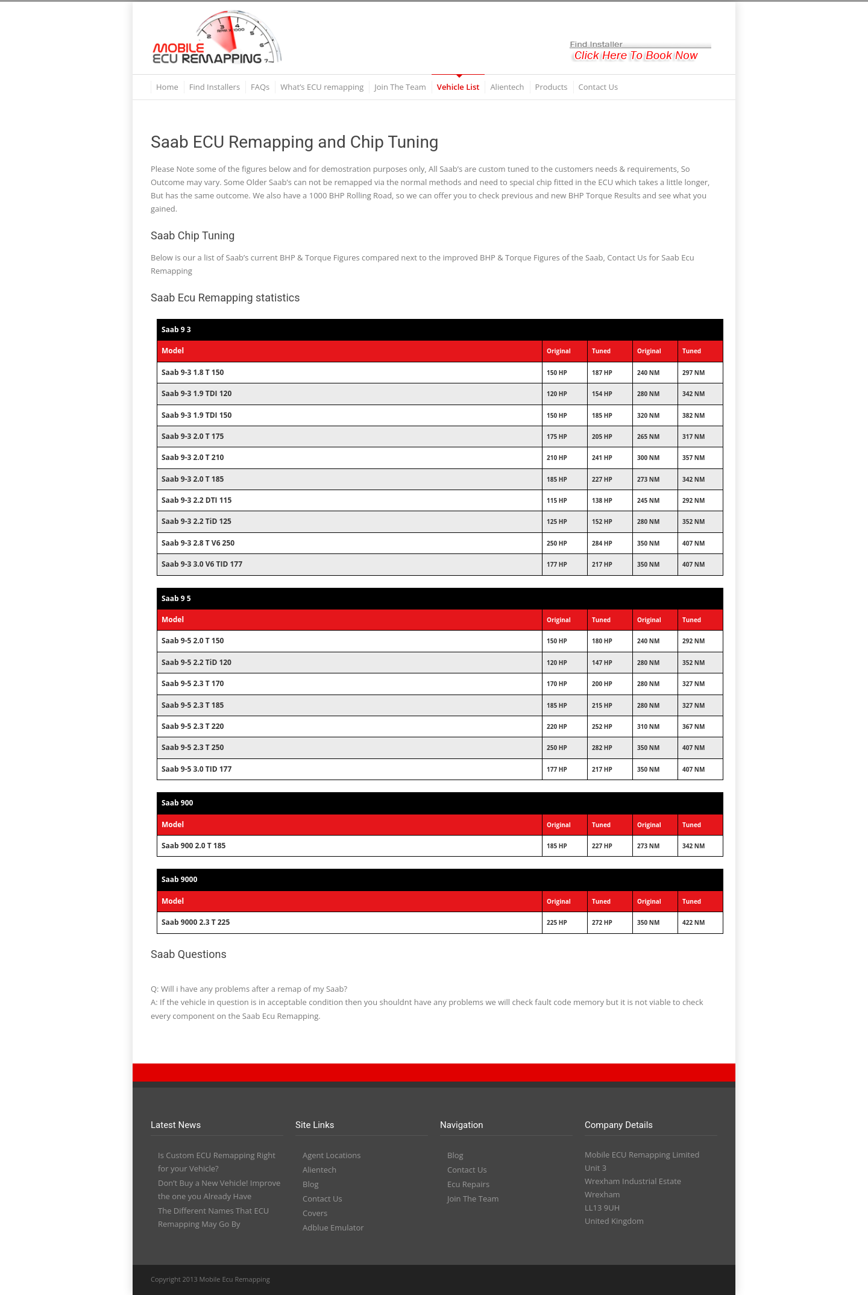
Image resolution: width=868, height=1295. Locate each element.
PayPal (681, 1280)
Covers (315, 1213)
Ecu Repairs (468, 1184)
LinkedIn (633, 1280)
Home (167, 86)
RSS (705, 1280)
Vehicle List (458, 86)
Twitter (585, 1280)
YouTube (657, 1280)
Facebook (609, 1280)
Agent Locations (332, 1155)
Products (551, 86)
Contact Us (598, 86)
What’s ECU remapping (321, 86)
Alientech (507, 86)
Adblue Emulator (333, 1227)
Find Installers (214, 86)
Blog (311, 1184)
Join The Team (400, 86)
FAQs (260, 86)
